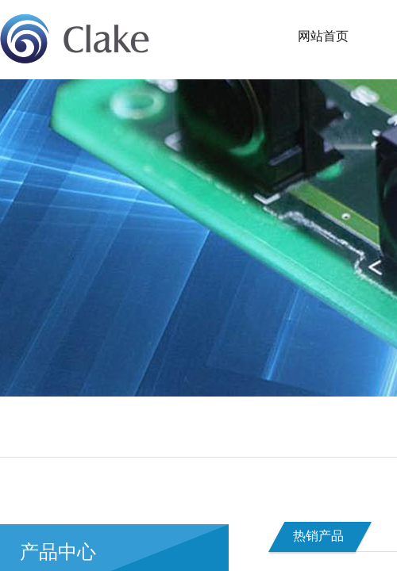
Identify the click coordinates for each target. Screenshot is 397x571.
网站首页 (323, 36)
